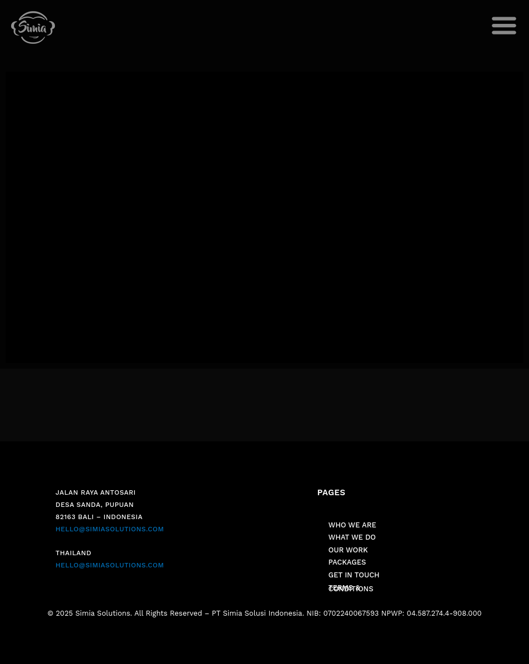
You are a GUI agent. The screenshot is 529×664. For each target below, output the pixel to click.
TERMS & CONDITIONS (351, 588)
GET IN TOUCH (354, 575)
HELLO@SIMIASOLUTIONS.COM (110, 529)
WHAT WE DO (352, 537)
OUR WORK (348, 550)
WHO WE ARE (352, 525)
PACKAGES (347, 562)
